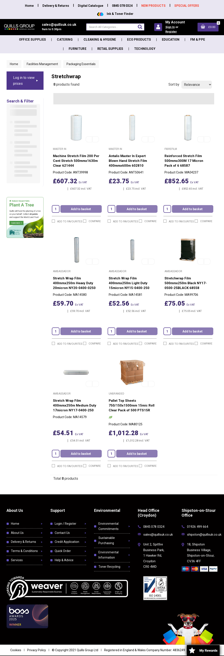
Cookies (15, 650)
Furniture (77, 48)
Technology (144, 48)
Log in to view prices (24, 81)
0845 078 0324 (122, 5)
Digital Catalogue (90, 5)
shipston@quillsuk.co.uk (204, 535)
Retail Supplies (110, 48)
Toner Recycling (109, 566)
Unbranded (116, 393)
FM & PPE (197, 39)
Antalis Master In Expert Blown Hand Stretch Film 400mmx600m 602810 (128, 161)
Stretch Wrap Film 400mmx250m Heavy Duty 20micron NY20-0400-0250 (74, 283)
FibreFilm (170, 149)
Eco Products (139, 39)
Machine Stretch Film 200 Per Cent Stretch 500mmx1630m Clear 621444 (76, 161)
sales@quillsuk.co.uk (158, 535)
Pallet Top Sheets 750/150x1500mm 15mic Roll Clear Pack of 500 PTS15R (131, 405)
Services (17, 560)
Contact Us (62, 533)
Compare (92, 221)
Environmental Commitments (108, 526)
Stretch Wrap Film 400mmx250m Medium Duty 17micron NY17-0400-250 (74, 405)
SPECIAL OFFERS (186, 5)
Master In (59, 149)
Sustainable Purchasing (106, 540)
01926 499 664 (197, 527)
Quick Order (63, 551)
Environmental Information (108, 554)
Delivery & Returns (55, 5)
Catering (65, 39)
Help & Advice (64, 560)
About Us (17, 533)
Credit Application (67, 541)
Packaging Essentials (81, 64)
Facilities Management (42, 64)
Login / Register (65, 523)
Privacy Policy (36, 650)
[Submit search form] (140, 26)
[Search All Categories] (115, 27)
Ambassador (62, 271)
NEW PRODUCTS (153, 5)
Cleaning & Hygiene (100, 39)
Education (170, 39)
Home (29, 5)
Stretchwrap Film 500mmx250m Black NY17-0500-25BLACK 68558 (185, 283)
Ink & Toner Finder (115, 14)
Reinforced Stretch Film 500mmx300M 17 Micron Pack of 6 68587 (183, 161)
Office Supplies (32, 39)
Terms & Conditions (24, 551)
